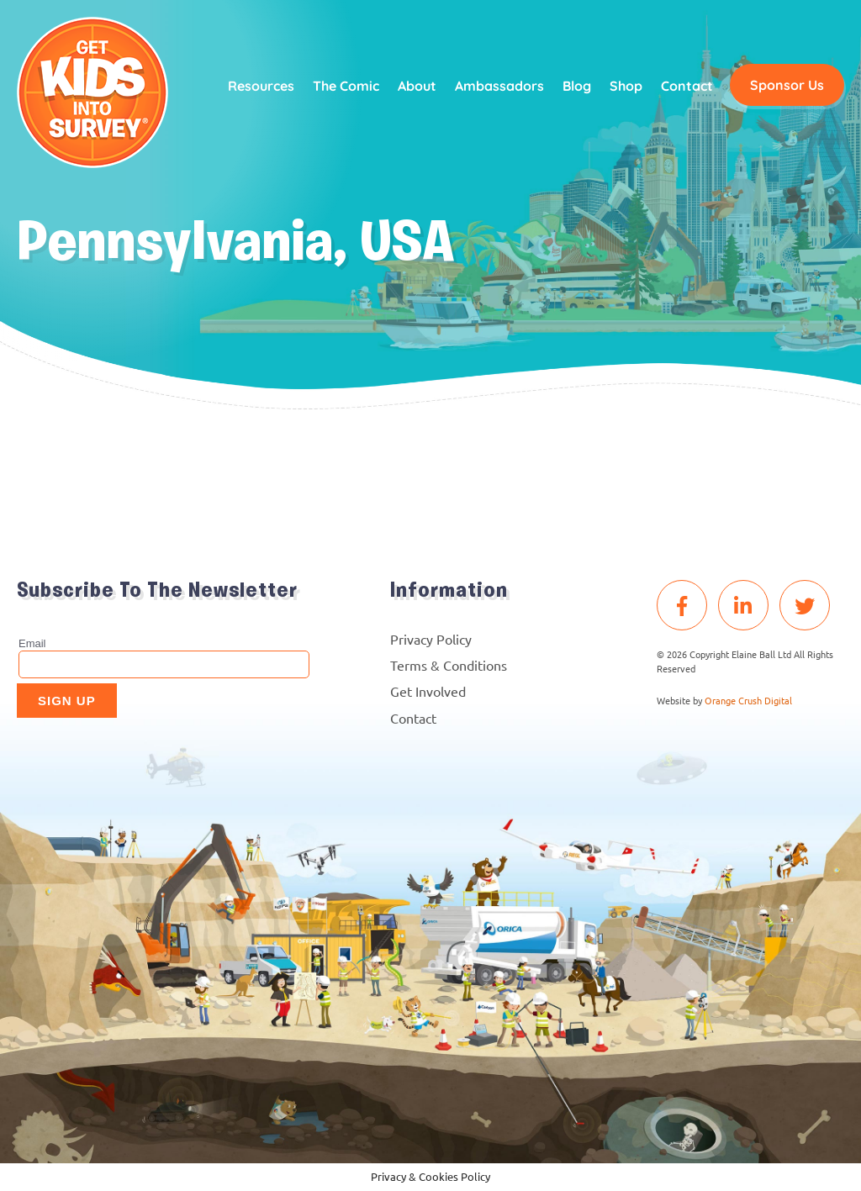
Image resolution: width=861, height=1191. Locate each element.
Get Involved (428, 690)
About (417, 85)
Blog (577, 85)
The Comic (346, 85)
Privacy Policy (431, 638)
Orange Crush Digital (748, 700)
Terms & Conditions (448, 664)
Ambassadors (499, 85)
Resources (261, 85)
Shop (626, 85)
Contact (687, 85)
